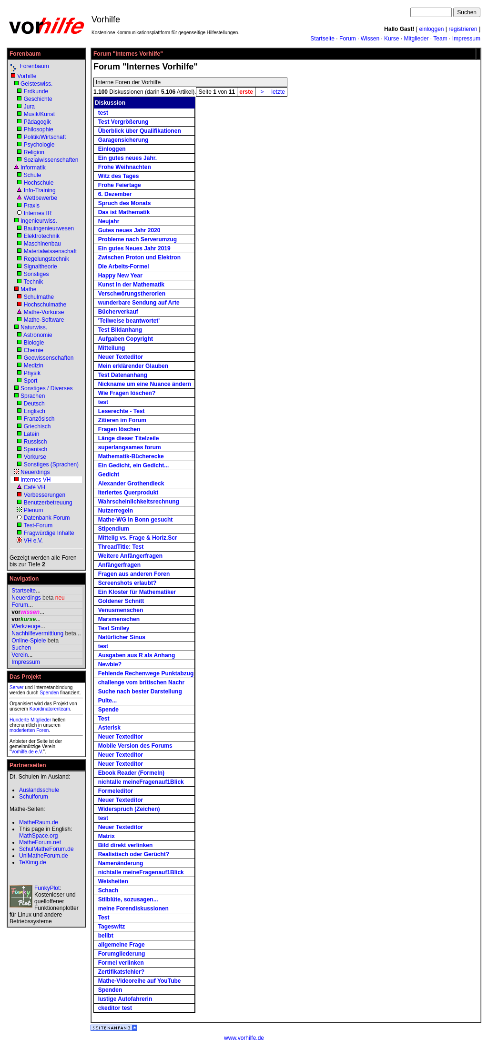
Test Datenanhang (122, 375)
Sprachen (32, 396)
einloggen (431, 29)
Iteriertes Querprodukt (128, 492)
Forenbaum (34, 66)
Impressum (466, 38)
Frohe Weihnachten (124, 167)
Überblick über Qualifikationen (139, 131)
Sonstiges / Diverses (46, 388)
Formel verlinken (121, 962)
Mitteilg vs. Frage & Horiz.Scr (137, 537)
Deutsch (34, 403)
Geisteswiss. (36, 83)
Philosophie (38, 129)
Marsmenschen (119, 619)
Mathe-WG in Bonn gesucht (135, 519)
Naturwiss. (33, 327)
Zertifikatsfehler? (121, 971)
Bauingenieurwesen (49, 228)
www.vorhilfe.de (244, 1038)
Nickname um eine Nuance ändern (144, 384)
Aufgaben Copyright (125, 339)
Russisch (35, 441)
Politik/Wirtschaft (45, 137)
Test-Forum (37, 525)
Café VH (34, 487)
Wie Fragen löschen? (127, 393)
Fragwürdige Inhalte (49, 533)
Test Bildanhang (120, 329)
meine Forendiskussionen (133, 908)
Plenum (33, 510)
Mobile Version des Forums (135, 745)
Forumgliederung (121, 953)
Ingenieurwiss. (38, 220)
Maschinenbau (42, 243)
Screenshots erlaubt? (127, 583)
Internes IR (38, 213)
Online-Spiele (28, 640)
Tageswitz (111, 926)
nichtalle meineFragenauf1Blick (141, 782)
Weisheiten (113, 881)
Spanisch (35, 449)
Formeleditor (115, 791)
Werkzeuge (25, 626)
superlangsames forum (129, 447)
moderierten (22, 730)
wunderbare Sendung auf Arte (139, 302)
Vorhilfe (26, 76)
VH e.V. (33, 540)
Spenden (49, 692)
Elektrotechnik (42, 236)
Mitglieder (416, 38)
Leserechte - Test (121, 411)
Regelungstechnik (46, 259)
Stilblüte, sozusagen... (128, 899)
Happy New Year (120, 275)
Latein (32, 434)
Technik (33, 281)
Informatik (33, 167)
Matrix (106, 836)
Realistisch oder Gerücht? (133, 854)
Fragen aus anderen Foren (134, 574)
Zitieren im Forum (122, 420)
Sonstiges (36, 274)
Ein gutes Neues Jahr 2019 (134, 248)
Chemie (33, 350)
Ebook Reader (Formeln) (131, 773)
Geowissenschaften (49, 358)
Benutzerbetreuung (48, 502)
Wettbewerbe (40, 198)
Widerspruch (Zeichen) (129, 809)
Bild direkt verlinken (125, 845)
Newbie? (110, 664)
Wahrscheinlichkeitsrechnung (138, 501)
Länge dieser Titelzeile (128, 438)
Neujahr (109, 221)
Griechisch (37, 426)
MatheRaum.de (38, 822)
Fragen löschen (119, 429)
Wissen (370, 38)
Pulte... (107, 700)
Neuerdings (35, 472)
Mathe (28, 289)
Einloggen (112, 149)
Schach (108, 890)
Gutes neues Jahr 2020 (129, 230)
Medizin (33, 365)
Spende (108, 709)
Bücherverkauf (118, 311)
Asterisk (109, 727)
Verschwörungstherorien (131, 293)
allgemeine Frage (121, 944)
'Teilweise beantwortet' (129, 320)
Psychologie (39, 144)
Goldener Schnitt (121, 601)
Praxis (32, 205)
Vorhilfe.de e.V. (27, 751)
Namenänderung (120, 863)
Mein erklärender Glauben (133, 366)
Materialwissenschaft (50, 251)
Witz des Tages (118, 176)
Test (104, 718)
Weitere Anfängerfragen (130, 556)
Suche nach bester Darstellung (140, 691)
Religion (34, 152)
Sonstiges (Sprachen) (51, 464)
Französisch (39, 418)
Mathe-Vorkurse (44, 312)
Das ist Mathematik (124, 212)
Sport (31, 380)
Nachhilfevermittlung (37, 633)
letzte (278, 92)
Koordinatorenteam (50, 708)
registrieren (462, 29)
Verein (19, 655)
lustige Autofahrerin (125, 999)
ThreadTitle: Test (121, 546)
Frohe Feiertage (119, 185)
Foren (42, 730)
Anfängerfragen (119, 565)
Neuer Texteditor (120, 357)
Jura (29, 106)
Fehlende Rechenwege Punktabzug (146, 673)
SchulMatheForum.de (46, 849)
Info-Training (40, 190)
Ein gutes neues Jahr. (127, 158)
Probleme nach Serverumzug (137, 239)
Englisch (34, 411)
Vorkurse (35, 457)
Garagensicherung (123, 140)
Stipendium (113, 528)
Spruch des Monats (124, 203)
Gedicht (109, 474)
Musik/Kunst (39, 114)
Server (16, 687)
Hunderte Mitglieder (30, 719)
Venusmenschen (120, 610)
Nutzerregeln (115, 510)
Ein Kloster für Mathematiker (137, 592)
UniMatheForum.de (43, 855)
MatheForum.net (40, 842)
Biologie (34, 342)
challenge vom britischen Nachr (141, 682)
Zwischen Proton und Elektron (139, 257)
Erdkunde (36, 91)
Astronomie (37, 335)
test (103, 112)
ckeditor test (115, 1008)
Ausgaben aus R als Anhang (136, 655)
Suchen (21, 647)
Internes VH (35, 479)
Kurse (391, 38)
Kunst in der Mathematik (131, 284)
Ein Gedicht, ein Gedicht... (133, 465)
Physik (32, 373)
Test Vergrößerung (123, 122)
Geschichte (38, 99)
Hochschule (39, 182)
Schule (32, 175)
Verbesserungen (44, 495)
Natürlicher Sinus (121, 637)
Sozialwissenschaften (51, 160)
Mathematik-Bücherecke (131, 456)
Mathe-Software (44, 319)
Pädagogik (37, 122)
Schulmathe (39, 297)
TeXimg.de (32, 862)
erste (246, 92)
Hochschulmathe (45, 304)
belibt (105, 935)
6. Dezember (115, 194)
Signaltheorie (40, 266)
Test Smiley (114, 628)
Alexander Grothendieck (131, 483)
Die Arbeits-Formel (123, 266)
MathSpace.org (38, 835)
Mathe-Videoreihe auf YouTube (139, 981)
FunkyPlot (47, 888)
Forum (347, 38)
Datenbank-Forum (47, 517)
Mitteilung (111, 348)
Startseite (322, 38)
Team (440, 38)
